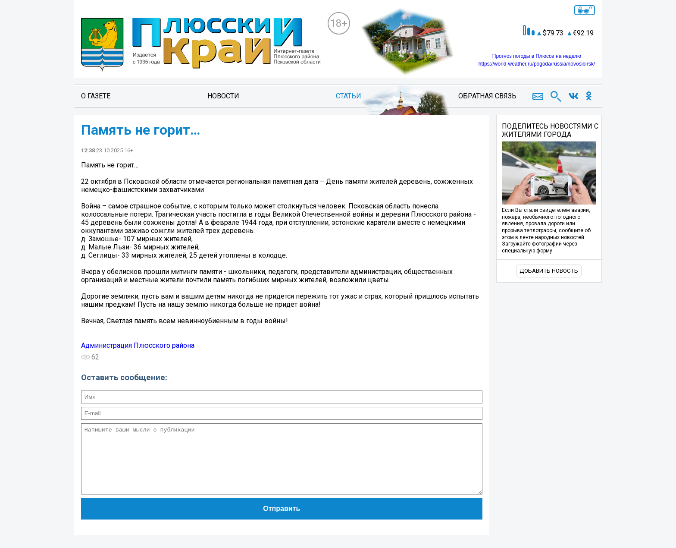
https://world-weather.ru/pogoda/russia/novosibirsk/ (537, 64)
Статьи (348, 96)
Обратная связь (487, 96)
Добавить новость (549, 271)
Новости (223, 96)
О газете (95, 96)
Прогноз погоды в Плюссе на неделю (536, 56)
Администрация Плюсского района (137, 345)
